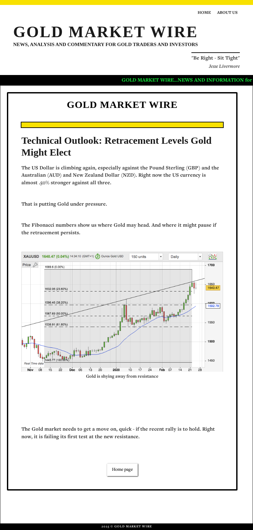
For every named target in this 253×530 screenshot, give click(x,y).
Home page (122, 469)
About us (227, 13)
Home (204, 13)
